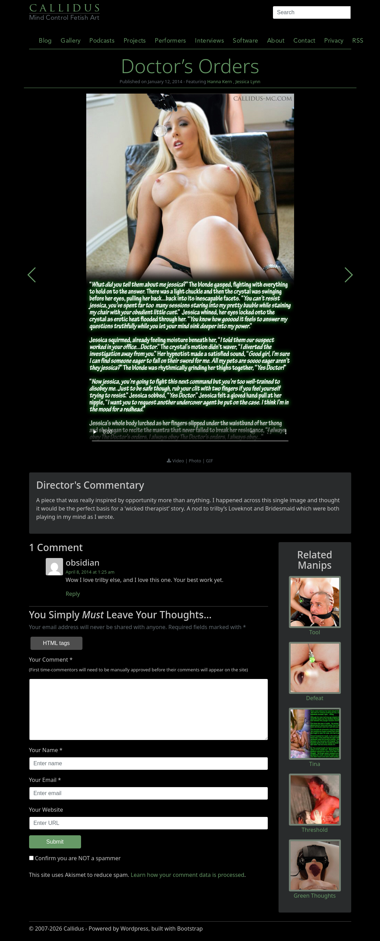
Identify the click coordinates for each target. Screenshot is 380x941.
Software (245, 41)
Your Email (43, 780)
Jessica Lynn (248, 81)
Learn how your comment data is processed (187, 875)
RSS (357, 41)
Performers (170, 41)
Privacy (333, 41)
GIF (209, 461)
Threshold (315, 830)
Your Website (46, 809)
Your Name (43, 750)
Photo (195, 461)
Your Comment (48, 659)
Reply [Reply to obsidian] (73, 594)
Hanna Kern (219, 81)
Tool (314, 632)
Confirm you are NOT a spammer (75, 858)
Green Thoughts (315, 895)
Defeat (315, 698)
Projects (135, 41)
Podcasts (102, 41)
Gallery (70, 41)
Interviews (209, 41)
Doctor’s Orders (190, 65)
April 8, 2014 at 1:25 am (90, 572)
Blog (45, 41)
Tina (314, 764)
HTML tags (56, 643)
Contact (304, 41)
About (276, 41)
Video (179, 461)
